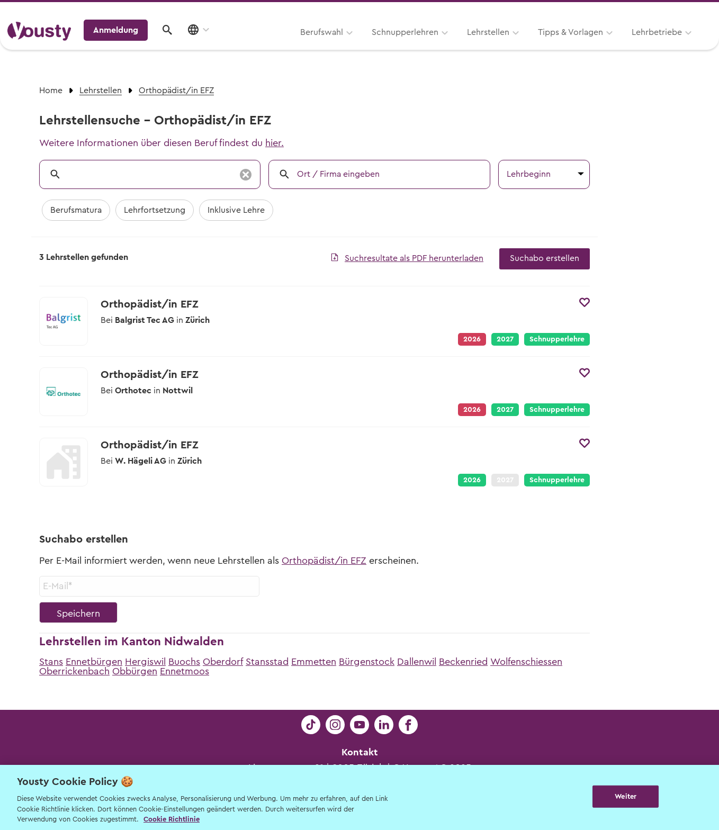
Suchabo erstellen (544, 258)
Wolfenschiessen (526, 661)
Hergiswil (145, 661)
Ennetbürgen (94, 661)
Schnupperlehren (270, 46)
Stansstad (267, 661)
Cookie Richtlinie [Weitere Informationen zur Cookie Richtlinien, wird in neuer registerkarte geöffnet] (171, 819)
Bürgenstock (366, 661)
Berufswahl (187, 46)
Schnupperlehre (557, 339)
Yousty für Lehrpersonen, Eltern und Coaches (514, 11)
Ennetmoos (184, 671)
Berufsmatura (76, 210)
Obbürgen (134, 671)
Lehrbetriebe (522, 46)
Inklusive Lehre (236, 210)
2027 (505, 339)
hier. (274, 143)
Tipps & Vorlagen (436, 46)
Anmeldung (619, 45)
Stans (51, 661)
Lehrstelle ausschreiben (666, 11)
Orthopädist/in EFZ (324, 560)
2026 (472, 480)
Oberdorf (223, 661)
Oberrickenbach (74, 671)
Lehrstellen (353, 46)
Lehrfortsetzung (154, 210)
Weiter (625, 796)
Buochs (184, 661)
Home (50, 90)
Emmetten (313, 661)
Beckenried (463, 661)
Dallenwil (416, 661)
